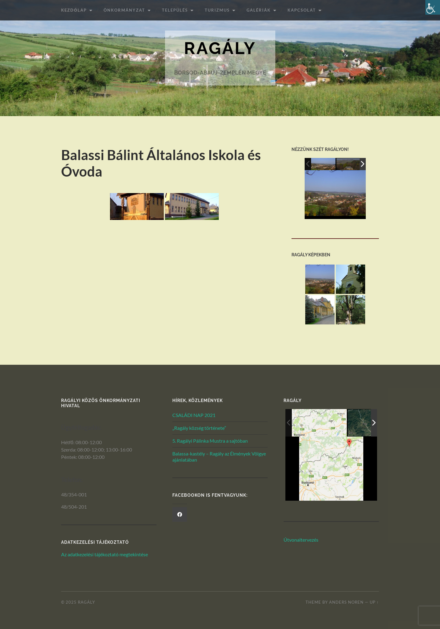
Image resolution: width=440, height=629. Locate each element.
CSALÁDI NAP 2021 (193, 415)
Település (175, 10)
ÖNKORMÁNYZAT (124, 10)
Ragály (220, 48)
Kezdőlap (74, 10)
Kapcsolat (302, 10)
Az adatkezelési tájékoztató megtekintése (104, 554)
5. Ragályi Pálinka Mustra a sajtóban (210, 441)
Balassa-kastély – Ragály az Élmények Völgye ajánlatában (219, 457)
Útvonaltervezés (301, 540)
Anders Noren (346, 602)
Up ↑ (374, 602)
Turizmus (217, 10)
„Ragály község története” (199, 428)
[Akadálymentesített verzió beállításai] (432, 7)
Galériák (259, 10)
